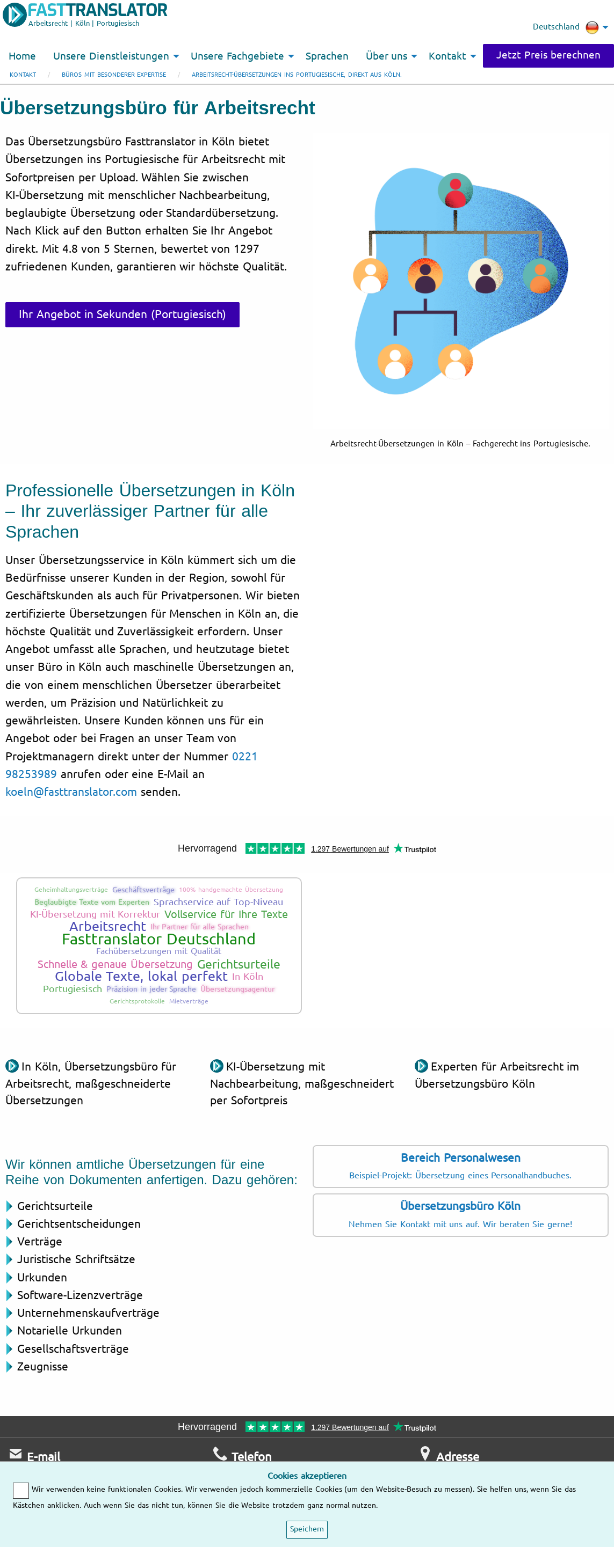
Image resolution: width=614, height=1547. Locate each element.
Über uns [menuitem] (387, 56)
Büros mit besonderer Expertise (114, 75)
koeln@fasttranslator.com (71, 792)
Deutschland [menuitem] (566, 27)
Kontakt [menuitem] (447, 56)
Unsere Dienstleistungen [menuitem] (111, 56)
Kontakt (23, 75)
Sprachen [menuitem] (327, 56)
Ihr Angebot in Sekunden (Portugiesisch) (122, 314)
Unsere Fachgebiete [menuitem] (237, 56)
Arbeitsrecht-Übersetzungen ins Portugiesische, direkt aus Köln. (297, 75)
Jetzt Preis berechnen (548, 55)
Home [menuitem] (22, 56)
